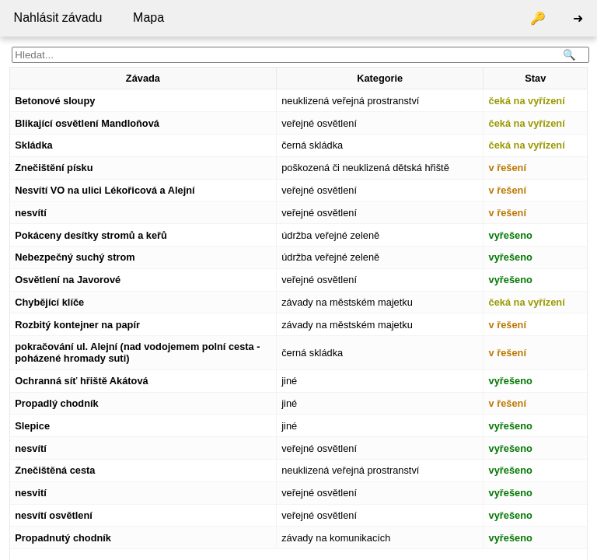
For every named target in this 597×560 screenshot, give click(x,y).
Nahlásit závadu (58, 17)
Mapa (148, 17)
